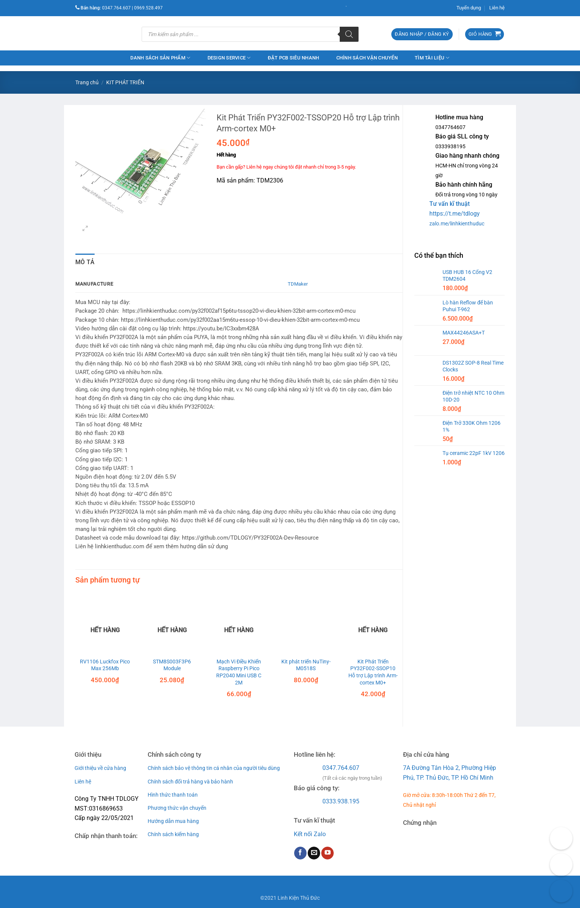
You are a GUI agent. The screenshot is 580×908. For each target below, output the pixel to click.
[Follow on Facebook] (300, 853)
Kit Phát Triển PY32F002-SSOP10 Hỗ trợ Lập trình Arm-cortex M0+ (373, 672)
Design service (229, 57)
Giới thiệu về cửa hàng (100, 768)
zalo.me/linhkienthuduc (456, 224)
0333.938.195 (340, 801)
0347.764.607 (340, 767)
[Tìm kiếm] (349, 34)
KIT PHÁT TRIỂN (125, 82)
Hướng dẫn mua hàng (173, 821)
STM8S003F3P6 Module (172, 665)
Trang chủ (87, 82)
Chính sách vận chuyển (367, 58)
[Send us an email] (314, 853)
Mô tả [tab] (85, 262)
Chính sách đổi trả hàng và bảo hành (190, 782)
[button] (421, 34)
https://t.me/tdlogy (454, 213)
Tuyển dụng (468, 8)
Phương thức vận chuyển (177, 808)
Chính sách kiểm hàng (173, 834)
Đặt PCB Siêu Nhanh (293, 58)
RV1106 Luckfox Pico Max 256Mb (105, 665)
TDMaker (298, 284)
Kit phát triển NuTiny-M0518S (306, 665)
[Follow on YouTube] (327, 853)
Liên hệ (497, 8)
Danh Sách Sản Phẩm (160, 57)
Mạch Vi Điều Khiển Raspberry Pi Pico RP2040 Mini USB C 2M (238, 672)
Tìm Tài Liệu (432, 57)
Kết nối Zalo (310, 834)
